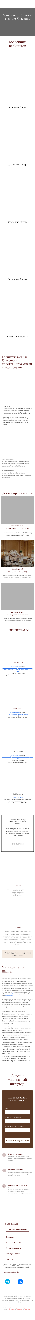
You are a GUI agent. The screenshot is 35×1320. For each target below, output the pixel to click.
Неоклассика (9, 995)
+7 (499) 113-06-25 (15, 666)
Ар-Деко (27, 1309)
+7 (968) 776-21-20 (17, 797)
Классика (12, 1309)
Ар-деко (20, 994)
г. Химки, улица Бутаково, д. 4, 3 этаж (17, 714)
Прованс (14, 994)
